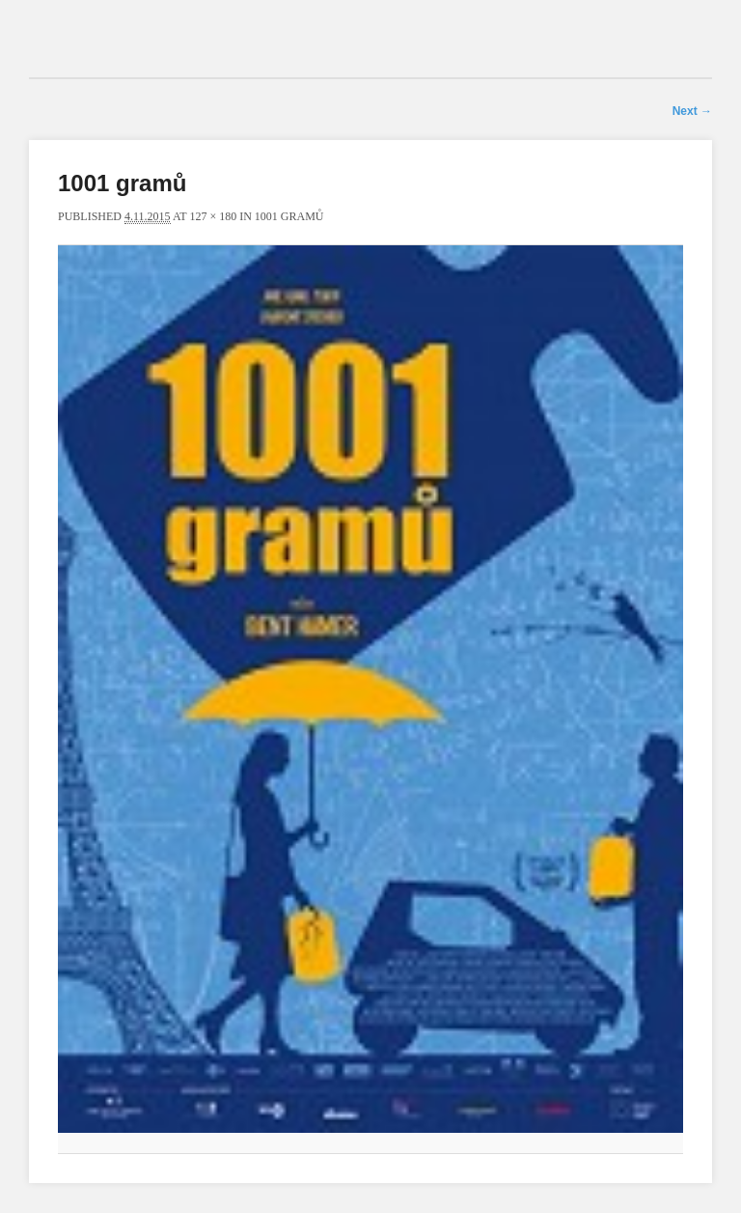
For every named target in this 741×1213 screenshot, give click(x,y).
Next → (692, 111)
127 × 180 (212, 216)
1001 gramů (289, 216)
